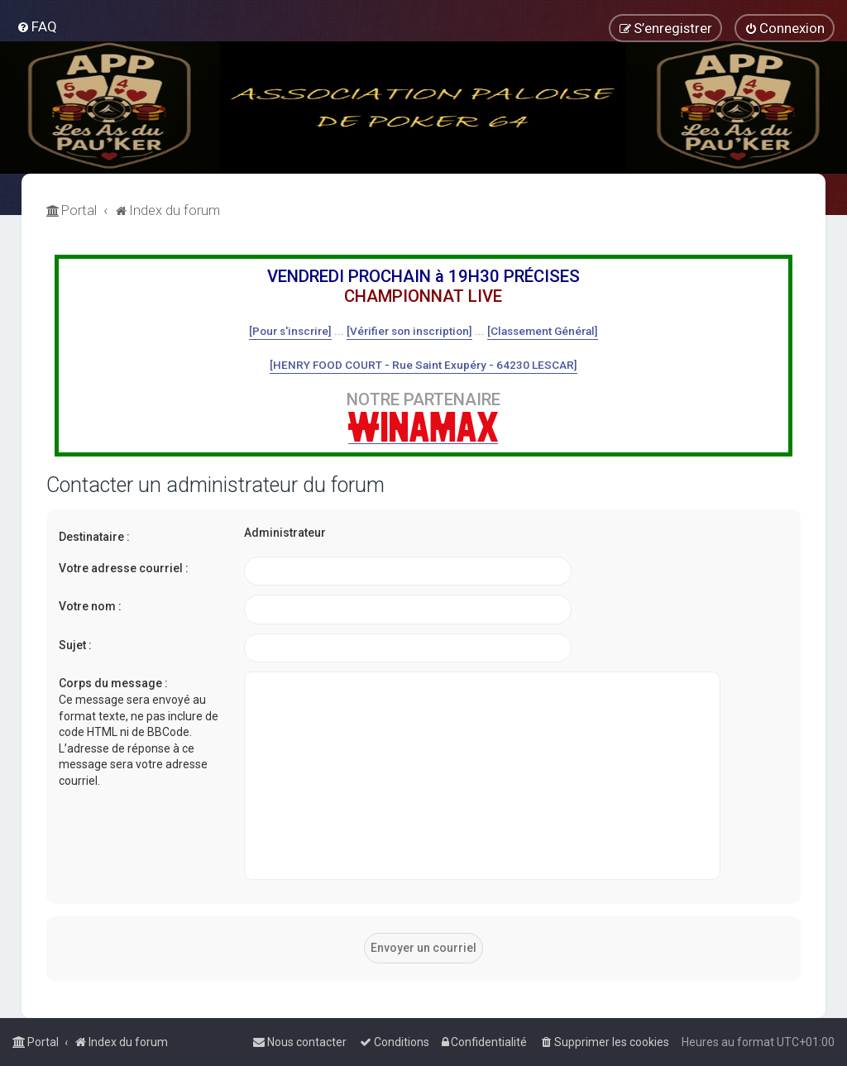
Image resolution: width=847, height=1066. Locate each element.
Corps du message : (113, 683)
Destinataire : (94, 536)
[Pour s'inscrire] (290, 330)
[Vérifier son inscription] (409, 330)
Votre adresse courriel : (124, 568)
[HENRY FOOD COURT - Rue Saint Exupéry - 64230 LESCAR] (423, 364)
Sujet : (75, 645)
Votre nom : (90, 606)
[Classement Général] (542, 330)
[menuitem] (36, 26)
